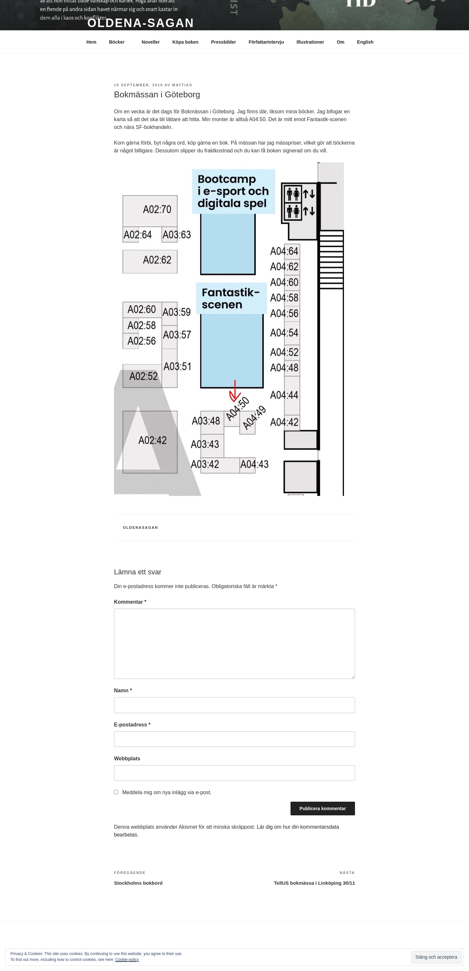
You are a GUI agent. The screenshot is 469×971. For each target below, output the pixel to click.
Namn (123, 690)
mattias (182, 85)
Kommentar (130, 602)
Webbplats (127, 758)
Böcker (120, 42)
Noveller (151, 42)
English (365, 42)
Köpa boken (185, 42)
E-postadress (132, 724)
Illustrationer (310, 42)
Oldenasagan (140, 527)
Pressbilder (223, 42)
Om (340, 42)
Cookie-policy (127, 959)
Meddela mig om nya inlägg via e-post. (166, 792)
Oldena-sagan (140, 23)
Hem (91, 42)
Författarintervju (266, 42)
